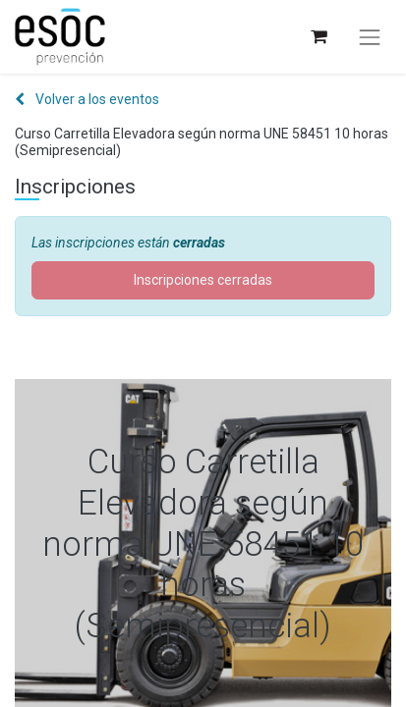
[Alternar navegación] (369, 37)
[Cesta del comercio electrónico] (318, 37)
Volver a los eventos (87, 99)
